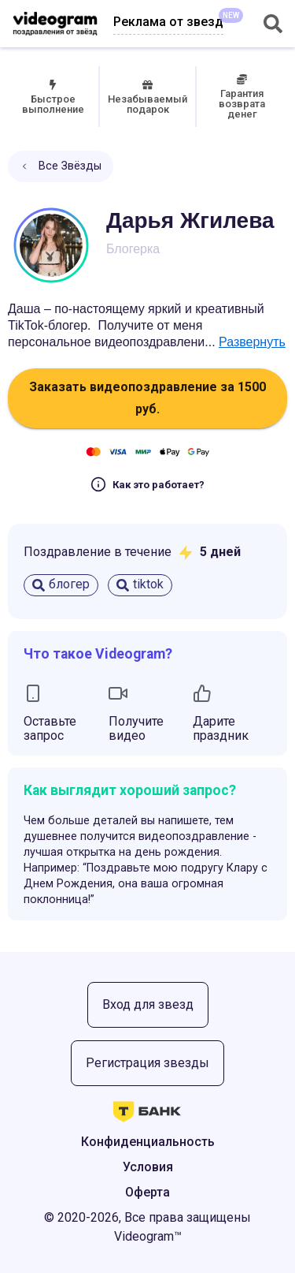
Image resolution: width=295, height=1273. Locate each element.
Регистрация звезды (147, 1062)
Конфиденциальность (148, 1141)
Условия (148, 1166)
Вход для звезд (148, 1004)
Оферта (147, 1192)
